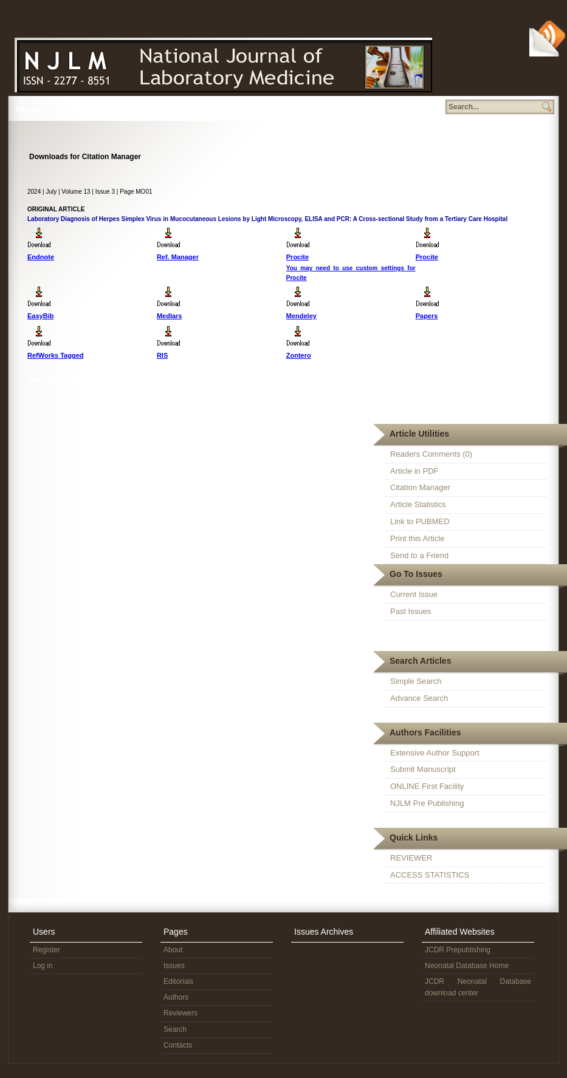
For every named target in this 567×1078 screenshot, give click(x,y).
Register (46, 950)
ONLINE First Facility (427, 786)
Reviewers (240, 108)
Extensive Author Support (434, 752)
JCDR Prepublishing (457, 950)
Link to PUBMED (420, 521)
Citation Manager (420, 487)
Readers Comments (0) (431, 454)
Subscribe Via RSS (548, 37)
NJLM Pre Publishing (427, 803)
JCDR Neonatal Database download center (478, 987)
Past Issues (410, 611)
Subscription (408, 108)
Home (28, 108)
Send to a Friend (419, 555)
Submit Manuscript (423, 769)
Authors (198, 108)
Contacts (177, 1045)
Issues (112, 108)
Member (324, 108)
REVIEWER (411, 857)
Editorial (157, 108)
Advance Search (419, 698)
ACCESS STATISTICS (429, 874)
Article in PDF (414, 471)
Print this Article (417, 538)
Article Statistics (418, 504)
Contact (365, 108)
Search (280, 108)
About (70, 108)
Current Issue (414, 594)
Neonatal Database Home (467, 965)
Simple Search (416, 681)
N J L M (221, 62)
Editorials (178, 981)
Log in (43, 965)
